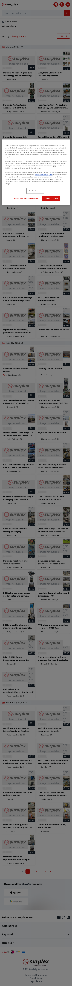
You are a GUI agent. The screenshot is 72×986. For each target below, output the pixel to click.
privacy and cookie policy (44, 175)
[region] (36, 172)
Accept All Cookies (51, 198)
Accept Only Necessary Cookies (26, 198)
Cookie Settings (35, 191)
